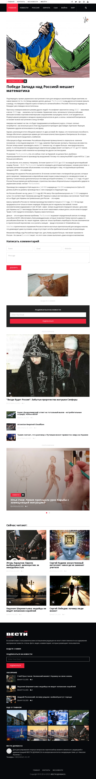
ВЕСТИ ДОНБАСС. (58, 774)
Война (64, 8)
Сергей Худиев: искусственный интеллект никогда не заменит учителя (67, 565)
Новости (24, 8)
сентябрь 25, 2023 (15, 81)
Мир (73, 8)
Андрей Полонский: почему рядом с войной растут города (44, 697)
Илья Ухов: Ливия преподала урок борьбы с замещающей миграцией (40, 501)
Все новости (33, 2)
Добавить (14, 268)
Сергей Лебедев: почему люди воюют (66, 609)
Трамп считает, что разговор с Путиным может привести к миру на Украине (52, 435)
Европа (46, 8)
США (56, 8)
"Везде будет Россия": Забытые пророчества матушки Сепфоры (41, 399)
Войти (44, 2)
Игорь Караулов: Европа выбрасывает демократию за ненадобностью (22, 565)
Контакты (21, 2)
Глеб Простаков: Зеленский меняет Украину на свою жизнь (44, 676)
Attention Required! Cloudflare (30, 424)
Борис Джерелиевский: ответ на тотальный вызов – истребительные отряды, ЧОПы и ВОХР (49, 413)
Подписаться (48, 321)
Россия (35, 8)
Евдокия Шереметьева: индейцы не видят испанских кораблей (26, 609)
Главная (11, 2)
